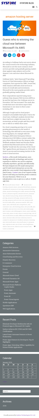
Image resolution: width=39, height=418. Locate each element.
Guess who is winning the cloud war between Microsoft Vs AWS (18, 43)
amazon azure (12, 187)
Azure (24, 211)
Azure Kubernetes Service (12, 254)
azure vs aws (14, 213)
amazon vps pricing (11, 196)
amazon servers (23, 193)
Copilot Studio (9, 287)
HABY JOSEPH (25, 51)
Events (5, 269)
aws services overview (16, 209)
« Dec (5, 382)
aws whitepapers (16, 211)
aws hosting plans (18, 207)
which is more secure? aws (23, 226)
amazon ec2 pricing (17, 189)
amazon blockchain (24, 187)
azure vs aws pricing (24, 213)
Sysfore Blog (27, 3)
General (5, 272)
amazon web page (13, 198)
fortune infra (11, 218)
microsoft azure (11, 222)
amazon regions (12, 193)
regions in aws (10, 224)
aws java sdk (28, 207)
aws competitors (22, 204)
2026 (4, 406)
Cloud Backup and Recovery (13, 257)
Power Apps (8, 290)
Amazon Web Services (10, 247)
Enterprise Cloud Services (12, 266)
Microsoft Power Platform (12, 285)
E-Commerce (7, 263)
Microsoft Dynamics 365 (11, 278)
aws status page (28, 209)
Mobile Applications (10, 302)
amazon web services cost (16, 200)
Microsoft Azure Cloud (12, 185)
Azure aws (6, 213)
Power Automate (10, 293)
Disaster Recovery (9, 260)
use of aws (18, 224)
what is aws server (8, 226)
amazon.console (21, 202)
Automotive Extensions (11, 250)
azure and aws (31, 211)
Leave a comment (8, 229)
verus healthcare (28, 224)
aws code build (11, 204)
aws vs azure (7, 211)
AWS (28, 202)
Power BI (7, 296)
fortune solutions (21, 218)
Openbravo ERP (8, 306)
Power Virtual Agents (11, 299)
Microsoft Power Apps (10, 282)
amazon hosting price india (15, 191)
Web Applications (9, 309)
